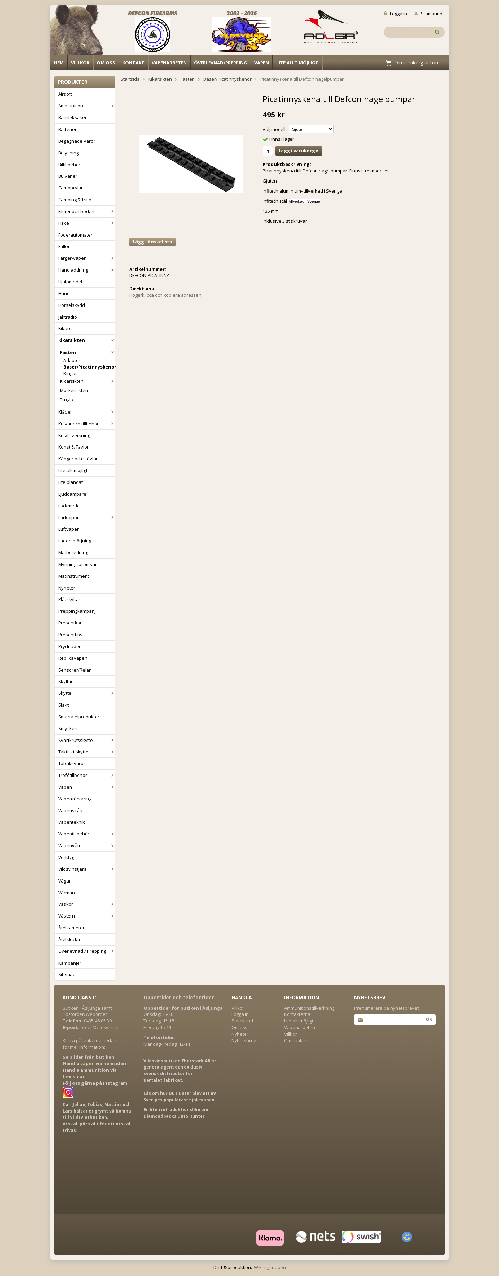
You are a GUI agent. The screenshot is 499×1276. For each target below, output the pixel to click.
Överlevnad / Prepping (86, 951)
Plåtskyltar (69, 599)
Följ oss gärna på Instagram (95, 1083)
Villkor (80, 63)
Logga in (395, 13)
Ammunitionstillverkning (309, 1008)
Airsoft (65, 94)
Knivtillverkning (74, 435)
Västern (86, 916)
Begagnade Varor (76, 141)
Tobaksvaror (71, 763)
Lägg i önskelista (152, 242)
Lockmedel (69, 506)
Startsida (130, 79)
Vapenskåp (70, 810)
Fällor (64, 246)
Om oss (106, 63)
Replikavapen (72, 658)
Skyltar (65, 681)
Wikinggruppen (270, 1267)
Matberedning (73, 552)
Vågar (64, 881)
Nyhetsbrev (243, 1040)
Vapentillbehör (86, 834)
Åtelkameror (71, 927)
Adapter (71, 360)
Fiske (86, 223)
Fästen (87, 352)
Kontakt (133, 63)
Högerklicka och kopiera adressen (165, 295)
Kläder (86, 412)
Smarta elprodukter (78, 717)
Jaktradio (67, 317)
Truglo (66, 400)
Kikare (65, 328)
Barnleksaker (72, 117)
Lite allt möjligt (297, 63)
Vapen (261, 63)
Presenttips (70, 634)
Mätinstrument (73, 576)
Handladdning (86, 270)
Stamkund (428, 13)
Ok (429, 1019)
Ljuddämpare (72, 494)
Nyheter (66, 588)
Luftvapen (69, 529)
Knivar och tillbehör (86, 423)
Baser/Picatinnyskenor (89, 367)
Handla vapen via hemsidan (94, 1063)
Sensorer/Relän (75, 670)
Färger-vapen (86, 258)
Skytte (86, 693)
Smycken (67, 728)
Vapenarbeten (169, 63)
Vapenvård (86, 845)
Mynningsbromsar (77, 564)
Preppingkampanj (77, 611)
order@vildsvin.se (99, 1027)
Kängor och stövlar (78, 458)
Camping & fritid (74, 199)
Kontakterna (297, 1014)
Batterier (67, 129)
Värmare (67, 892)
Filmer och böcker (86, 211)
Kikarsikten (86, 340)
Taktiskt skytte (86, 751)
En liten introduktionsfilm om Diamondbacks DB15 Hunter (175, 1113)
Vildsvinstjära (86, 869)
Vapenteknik (71, 822)
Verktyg (66, 857)
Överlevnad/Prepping (220, 63)
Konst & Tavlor (73, 447)
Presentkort (70, 623)
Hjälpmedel (70, 281)
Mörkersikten (74, 390)
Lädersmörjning (74, 541)
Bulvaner (67, 176)
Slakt (63, 705)
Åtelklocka (69, 939)
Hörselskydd (71, 305)
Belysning (68, 153)
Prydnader (69, 646)
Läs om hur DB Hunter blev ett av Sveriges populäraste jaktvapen (179, 1096)
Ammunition (86, 106)
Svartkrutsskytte (86, 740)
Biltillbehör (69, 164)
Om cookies (296, 1040)
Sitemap (67, 974)
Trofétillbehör (86, 775)
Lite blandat (70, 482)
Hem (59, 63)
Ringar (70, 373)
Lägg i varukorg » (299, 151)
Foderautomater (75, 235)
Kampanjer (69, 963)
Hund (64, 293)
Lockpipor (86, 517)
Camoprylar (70, 188)
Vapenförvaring (74, 799)
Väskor (86, 904)
